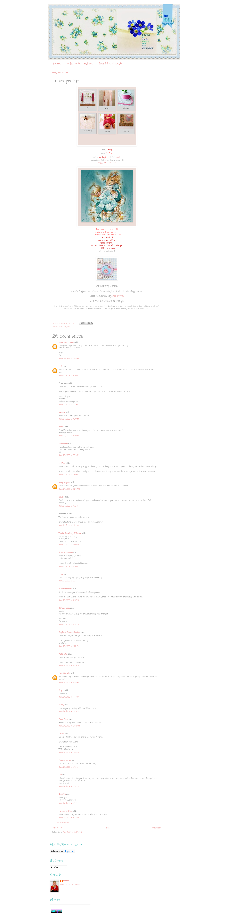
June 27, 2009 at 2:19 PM (69, 566)
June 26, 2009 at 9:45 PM (69, 358)
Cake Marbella (64, 673)
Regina (62, 690)
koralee (66, 881)
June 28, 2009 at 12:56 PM (69, 803)
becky (61, 366)
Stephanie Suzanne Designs (69, 632)
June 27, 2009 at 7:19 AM (69, 436)
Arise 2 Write (118, 296)
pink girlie (66, 327)
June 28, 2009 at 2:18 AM (69, 665)
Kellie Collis (63, 654)
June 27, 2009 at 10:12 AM (69, 506)
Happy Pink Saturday (107, 162)
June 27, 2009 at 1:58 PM (69, 544)
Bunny (61, 705)
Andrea (61, 427)
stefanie (62, 412)
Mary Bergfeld (64, 482)
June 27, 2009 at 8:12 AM (69, 474)
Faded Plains (63, 719)
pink (60, 327)
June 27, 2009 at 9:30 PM (69, 624)
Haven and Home (65, 811)
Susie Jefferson (65, 760)
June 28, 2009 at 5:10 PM (69, 818)
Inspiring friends (110, 63)
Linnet (117, 157)
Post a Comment (62, 823)
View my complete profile (70, 884)
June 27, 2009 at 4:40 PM (69, 600)
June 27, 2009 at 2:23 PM (69, 581)
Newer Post (57, 828)
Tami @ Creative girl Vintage (70, 533)
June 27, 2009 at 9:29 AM (69, 489)
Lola (60, 775)
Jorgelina (62, 794)
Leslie (61, 574)
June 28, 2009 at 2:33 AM (69, 682)
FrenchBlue (63, 444)
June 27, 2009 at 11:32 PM (69, 646)
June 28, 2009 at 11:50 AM (69, 767)
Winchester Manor (66, 342)
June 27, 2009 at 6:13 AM (69, 404)
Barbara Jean (64, 608)
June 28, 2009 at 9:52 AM (69, 726)
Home (57, 63)
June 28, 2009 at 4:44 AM (69, 697)
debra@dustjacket (66, 589)
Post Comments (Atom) (72, 832)
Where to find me (80, 63)
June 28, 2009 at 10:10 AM (69, 752)
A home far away (66, 552)
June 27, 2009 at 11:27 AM (69, 525)
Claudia (61, 497)
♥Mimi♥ (62, 463)
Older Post (156, 828)
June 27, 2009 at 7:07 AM (69, 419)
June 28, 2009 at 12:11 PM (69, 786)
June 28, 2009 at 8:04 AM (69, 711)
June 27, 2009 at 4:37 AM (69, 375)
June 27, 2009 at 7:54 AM (69, 455)
